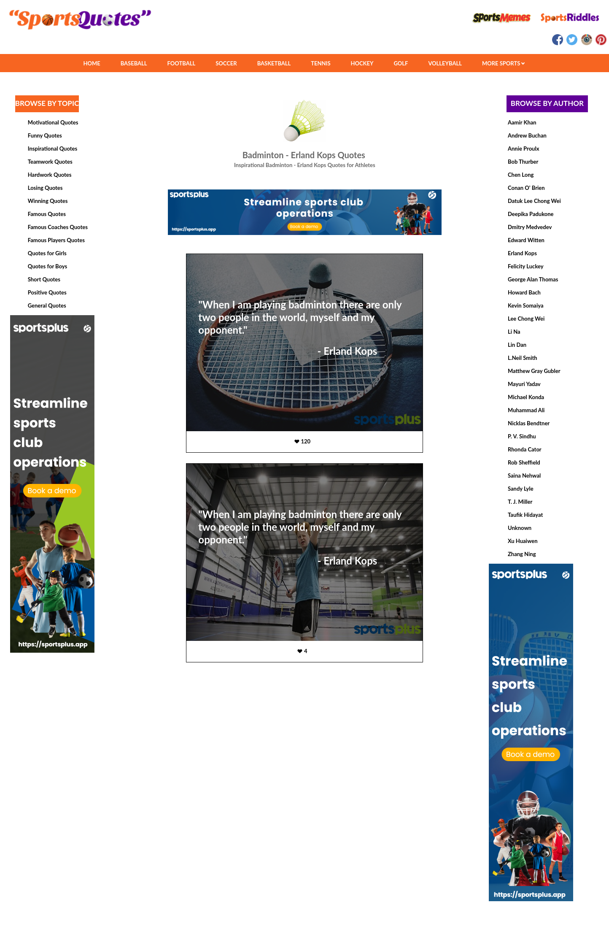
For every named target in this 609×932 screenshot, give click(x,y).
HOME (91, 63)
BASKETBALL (274, 63)
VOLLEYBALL (445, 63)
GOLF (400, 63)
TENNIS (320, 63)
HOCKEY (362, 63)
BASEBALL (134, 63)
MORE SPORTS (503, 63)
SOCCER (226, 63)
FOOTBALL (181, 63)
